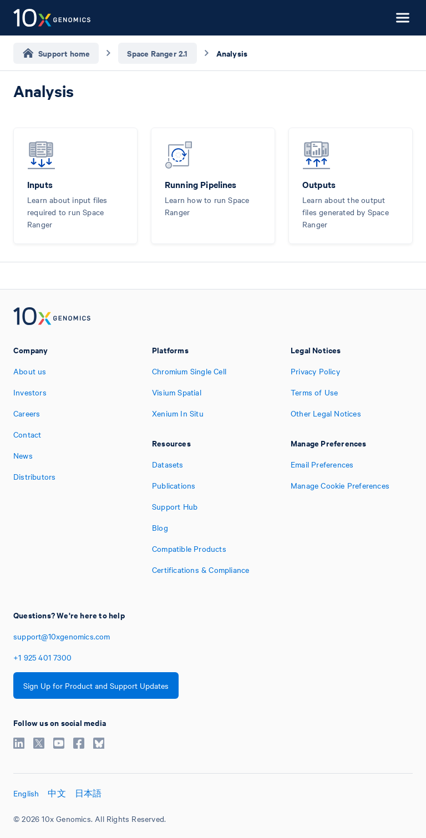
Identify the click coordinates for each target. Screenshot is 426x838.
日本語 (88, 793)
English (26, 793)
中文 (56, 793)
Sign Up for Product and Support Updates (96, 685)
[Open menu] (403, 18)
